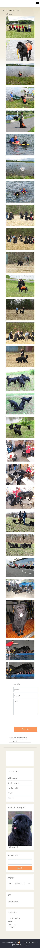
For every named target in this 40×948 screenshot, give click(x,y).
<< (10, 884)
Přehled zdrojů (13, 902)
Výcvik (10, 793)
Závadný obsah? (29, 942)
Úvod (2, 10)
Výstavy (10, 798)
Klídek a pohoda (13, 783)
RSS (27, 945)
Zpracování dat (16, 945)
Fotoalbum (10, 10)
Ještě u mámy (12, 778)
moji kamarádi (13, 788)
